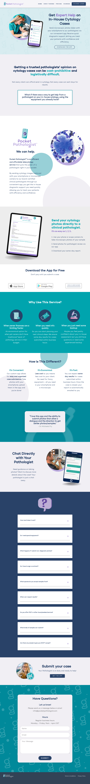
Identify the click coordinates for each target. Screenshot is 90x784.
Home (40, 3)
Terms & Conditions (70, 780)
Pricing (59, 3)
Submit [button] (45, 762)
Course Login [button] (78, 3)
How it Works (49, 3)
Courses (66, 3)
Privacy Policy (81, 780)
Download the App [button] (64, 47)
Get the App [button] (57, 679)
